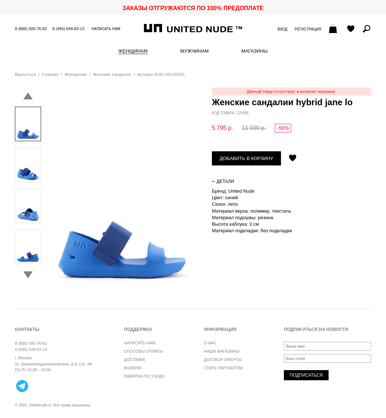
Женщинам (133, 51)
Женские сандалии (112, 74)
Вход (283, 29)
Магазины (254, 51)
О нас (210, 343)
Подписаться (306, 375)
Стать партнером (223, 368)
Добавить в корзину (246, 158)
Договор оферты (222, 359)
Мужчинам (194, 51)
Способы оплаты (143, 351)
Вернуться (25, 74)
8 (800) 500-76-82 (31, 28)
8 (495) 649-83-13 (68, 28)
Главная (50, 74)
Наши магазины (222, 351)
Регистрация (308, 29)
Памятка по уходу (144, 376)
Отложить (292, 158)
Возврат (133, 368)
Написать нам (106, 29)
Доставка (134, 359)
